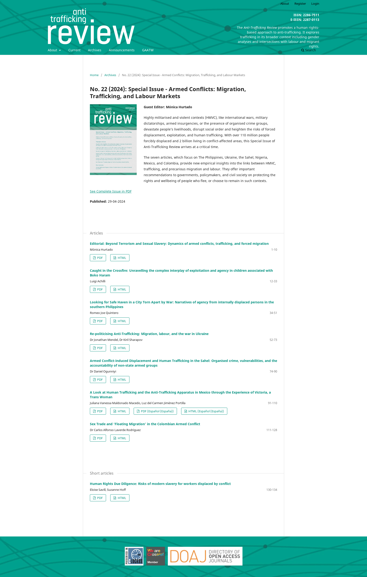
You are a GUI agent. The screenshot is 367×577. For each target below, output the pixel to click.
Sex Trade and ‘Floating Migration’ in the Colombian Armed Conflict (145, 424)
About (53, 50)
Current (74, 50)
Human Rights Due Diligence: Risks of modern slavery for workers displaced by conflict (160, 483)
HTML (121, 258)
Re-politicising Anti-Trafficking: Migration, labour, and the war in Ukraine (149, 333)
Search (308, 50)
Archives (94, 50)
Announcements (122, 50)
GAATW (148, 50)
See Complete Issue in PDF (111, 191)
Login (315, 3)
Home (94, 75)
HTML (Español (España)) (206, 411)
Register (300, 3)
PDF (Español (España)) (157, 411)
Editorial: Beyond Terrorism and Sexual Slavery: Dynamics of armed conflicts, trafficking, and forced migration (179, 243)
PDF (99, 258)
